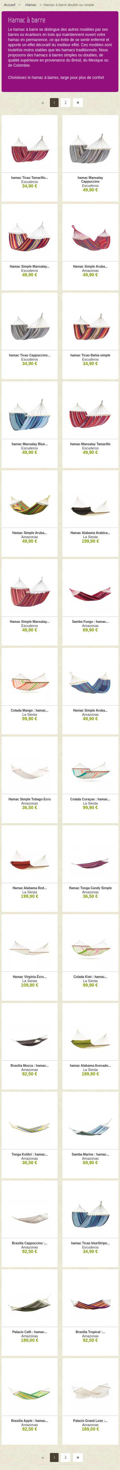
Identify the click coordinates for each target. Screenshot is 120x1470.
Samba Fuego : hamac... (90, 621)
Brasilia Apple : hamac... (29, 1421)
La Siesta (90, 537)
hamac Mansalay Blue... (29, 444)
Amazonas (90, 270)
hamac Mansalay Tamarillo (90, 444)
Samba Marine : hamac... (90, 1154)
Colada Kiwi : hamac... (91, 977)
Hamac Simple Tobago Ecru (30, 799)
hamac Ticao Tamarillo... (29, 178)
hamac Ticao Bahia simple (90, 355)
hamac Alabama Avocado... (90, 1065)
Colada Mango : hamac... (29, 710)
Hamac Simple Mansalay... (30, 266)
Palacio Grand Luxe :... (90, 1421)
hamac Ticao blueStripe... (90, 1243)
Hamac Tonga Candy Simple (90, 888)
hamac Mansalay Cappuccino (90, 179)
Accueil (9, 5)
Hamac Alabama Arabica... (90, 533)
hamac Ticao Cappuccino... (29, 355)
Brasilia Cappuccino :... (29, 1243)
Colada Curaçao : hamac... (90, 799)
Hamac (30, 5)
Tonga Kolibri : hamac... (30, 1154)
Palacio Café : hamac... (29, 1332)
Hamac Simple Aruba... (90, 266)
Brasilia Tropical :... (90, 1332)
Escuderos (29, 182)
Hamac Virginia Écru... (29, 977)
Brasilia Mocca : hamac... (30, 1065)
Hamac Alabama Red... (29, 888)
